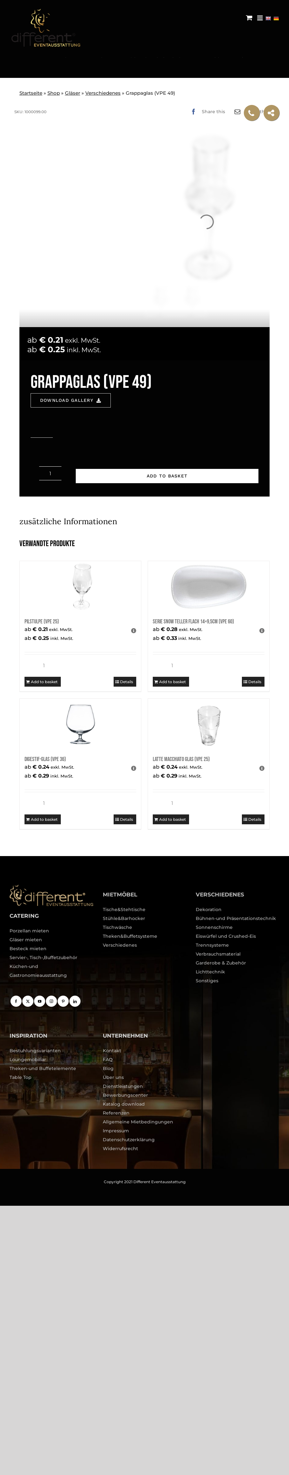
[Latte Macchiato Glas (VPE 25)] (208, 724)
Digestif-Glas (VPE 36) (45, 759)
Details (126, 681)
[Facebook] (206, 111)
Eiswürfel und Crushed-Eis (226, 936)
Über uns (113, 1077)
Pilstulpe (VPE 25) (42, 621)
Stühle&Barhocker (124, 918)
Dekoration (209, 909)
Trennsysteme (212, 945)
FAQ (108, 1059)
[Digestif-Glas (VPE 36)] (80, 724)
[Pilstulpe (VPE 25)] (80, 586)
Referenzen (116, 1113)
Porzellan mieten (29, 931)
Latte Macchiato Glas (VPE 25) (181, 759)
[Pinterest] (63, 1001)
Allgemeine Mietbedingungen (138, 1122)
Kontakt (112, 1050)
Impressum (116, 1131)
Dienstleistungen (123, 1086)
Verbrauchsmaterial (218, 954)
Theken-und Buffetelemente (43, 1068)
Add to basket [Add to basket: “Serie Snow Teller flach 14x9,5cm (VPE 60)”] (172, 681)
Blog (108, 1068)
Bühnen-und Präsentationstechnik (236, 918)
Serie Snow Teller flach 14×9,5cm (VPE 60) (193, 621)
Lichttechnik (210, 972)
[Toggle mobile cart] (249, 17)
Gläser (72, 93)
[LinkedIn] (75, 1001)
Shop (53, 93)
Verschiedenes (103, 93)
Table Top (21, 1077)
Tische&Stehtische (124, 909)
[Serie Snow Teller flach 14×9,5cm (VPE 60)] (208, 586)
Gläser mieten (26, 940)
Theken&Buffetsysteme (130, 936)
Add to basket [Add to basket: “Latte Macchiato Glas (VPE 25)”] (172, 819)
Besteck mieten (28, 948)
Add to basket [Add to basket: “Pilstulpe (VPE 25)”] (44, 681)
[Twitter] (27, 1001)
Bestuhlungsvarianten (35, 1050)
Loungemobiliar (28, 1059)
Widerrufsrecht (120, 1148)
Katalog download (124, 1104)
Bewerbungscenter (125, 1095)
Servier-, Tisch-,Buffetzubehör (43, 957)
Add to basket (167, 475)
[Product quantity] (50, 473)
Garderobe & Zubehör (221, 963)
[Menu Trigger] (260, 17)
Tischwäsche (117, 927)
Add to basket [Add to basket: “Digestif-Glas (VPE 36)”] (44, 819)
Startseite (30, 93)
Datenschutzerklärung (129, 1139)
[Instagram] (51, 1001)
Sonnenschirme (214, 927)
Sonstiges (207, 981)
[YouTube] (39, 1001)
